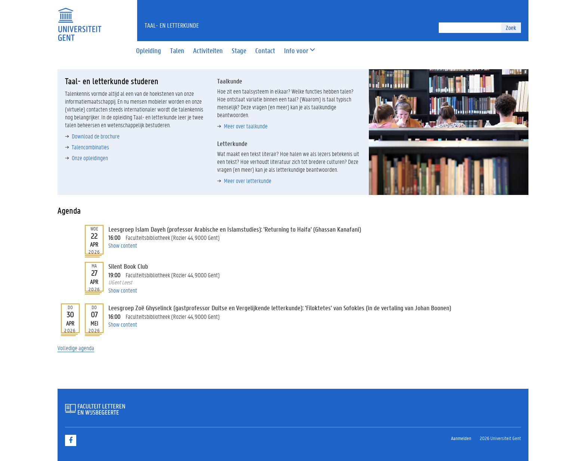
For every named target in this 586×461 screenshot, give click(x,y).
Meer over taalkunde (246, 126)
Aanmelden (461, 438)
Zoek (511, 27)
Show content (122, 245)
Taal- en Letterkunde (172, 25)
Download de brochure (96, 136)
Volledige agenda (76, 348)
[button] (296, 51)
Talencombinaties (90, 147)
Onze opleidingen (90, 158)
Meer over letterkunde (247, 180)
